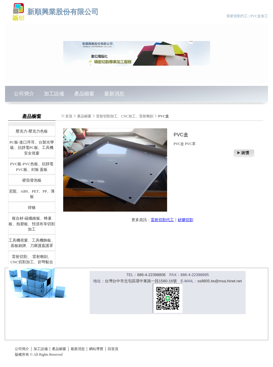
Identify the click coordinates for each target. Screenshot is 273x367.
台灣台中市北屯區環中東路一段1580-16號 (141, 281)
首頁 (68, 116)
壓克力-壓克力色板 (32, 131)
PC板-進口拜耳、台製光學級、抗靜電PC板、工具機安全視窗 (31, 147)
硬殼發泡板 (32, 180)
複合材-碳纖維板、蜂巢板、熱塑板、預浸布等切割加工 (32, 223)
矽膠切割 (185, 220)
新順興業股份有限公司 (63, 12)
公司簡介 (24, 93)
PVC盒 (163, 116)
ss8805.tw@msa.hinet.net (219, 281)
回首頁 (113, 349)
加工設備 (54, 93)
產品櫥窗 (84, 93)
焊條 (32, 207)
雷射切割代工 (162, 220)
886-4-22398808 (151, 275)
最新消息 (114, 93)
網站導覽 (96, 349)
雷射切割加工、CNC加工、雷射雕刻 (124, 116)
